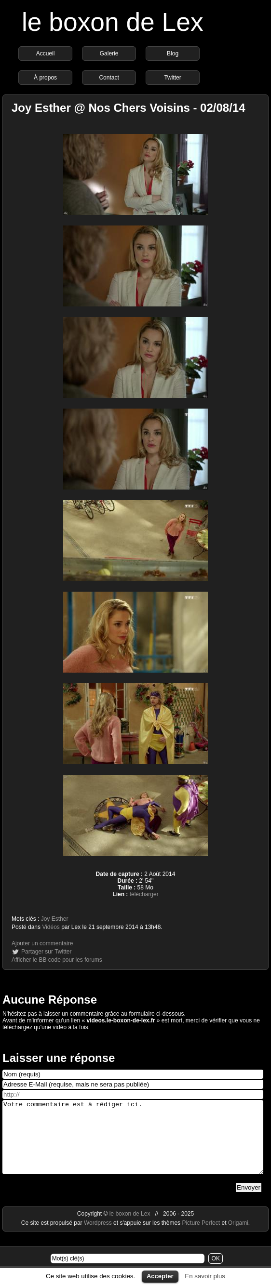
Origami (238, 1237)
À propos (45, 77)
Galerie (109, 53)
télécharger (144, 894)
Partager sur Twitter (46, 951)
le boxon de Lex (112, 22)
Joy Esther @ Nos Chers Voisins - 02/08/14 (128, 107)
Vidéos (50, 927)
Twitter (172, 77)
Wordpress (98, 1237)
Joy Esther (54, 918)
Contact (109, 77)
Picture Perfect (201, 1237)
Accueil (45, 53)
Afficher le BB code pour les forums (57, 959)
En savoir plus (205, 1276)
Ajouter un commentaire (42, 943)
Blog (172, 53)
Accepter (160, 1276)
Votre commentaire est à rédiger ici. (132, 1144)
